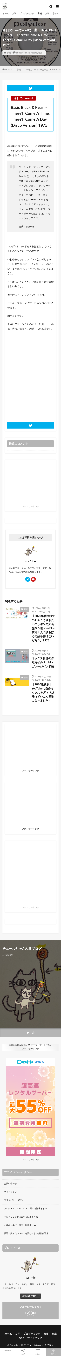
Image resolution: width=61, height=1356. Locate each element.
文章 (47, 13)
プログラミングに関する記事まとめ (21, 1216)
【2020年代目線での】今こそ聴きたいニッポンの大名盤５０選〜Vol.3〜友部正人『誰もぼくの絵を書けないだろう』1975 (43, 628)
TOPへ (53, 1352)
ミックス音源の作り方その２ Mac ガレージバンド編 (44, 662)
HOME (8, 69)
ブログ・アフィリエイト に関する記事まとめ (25, 1208)
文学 (14, 13)
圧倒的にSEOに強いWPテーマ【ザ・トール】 (30, 1044)
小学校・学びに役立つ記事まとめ (20, 1225)
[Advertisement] (30, 874)
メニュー (38, 1352)
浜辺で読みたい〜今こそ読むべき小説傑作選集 (26, 1233)
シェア (23, 1352)
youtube (8, 1350)
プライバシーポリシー (14, 1200)
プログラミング (27, 13)
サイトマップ (10, 1191)
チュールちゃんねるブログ (40, 1345)
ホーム (5, 13)
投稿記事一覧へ (29, 1295)
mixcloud (19, 52)
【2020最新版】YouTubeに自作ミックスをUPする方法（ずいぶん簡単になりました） (43, 692)
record (34, 52)
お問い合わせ (10, 1183)
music (27, 52)
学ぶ (55, 13)
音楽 (40, 13)
